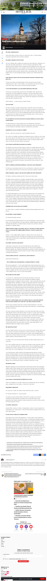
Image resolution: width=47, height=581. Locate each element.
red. (16, 498)
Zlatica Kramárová (9, 47)
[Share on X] (40, 455)
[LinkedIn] (6, 568)
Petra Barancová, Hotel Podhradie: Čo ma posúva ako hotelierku (20, 444)
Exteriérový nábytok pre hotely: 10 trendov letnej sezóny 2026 (23, 502)
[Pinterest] (21, 528)
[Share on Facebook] (2, 56)
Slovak (6, 580)
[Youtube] (31, 528)
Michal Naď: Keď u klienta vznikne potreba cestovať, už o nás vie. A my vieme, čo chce (24, 447)
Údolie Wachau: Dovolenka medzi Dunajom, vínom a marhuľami (22, 512)
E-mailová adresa (6, 554)
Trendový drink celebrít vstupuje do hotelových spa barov (23, 496)
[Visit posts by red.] (14, 498)
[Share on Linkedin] (2, 58)
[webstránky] (45, 460)
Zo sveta (21, 493)
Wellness (16, 493)
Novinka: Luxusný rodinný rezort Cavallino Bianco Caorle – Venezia (23, 517)
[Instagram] (26, 528)
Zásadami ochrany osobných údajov (25, 578)
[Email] (2, 60)
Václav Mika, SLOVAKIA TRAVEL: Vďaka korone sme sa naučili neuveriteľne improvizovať (25, 446)
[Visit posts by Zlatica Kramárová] (3, 47)
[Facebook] (16, 528)
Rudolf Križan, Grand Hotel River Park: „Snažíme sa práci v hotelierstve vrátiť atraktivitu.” (25, 442)
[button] (42, 579)
